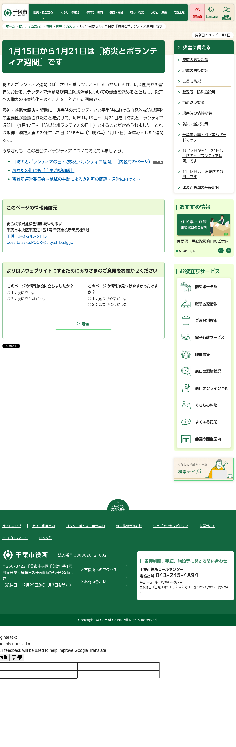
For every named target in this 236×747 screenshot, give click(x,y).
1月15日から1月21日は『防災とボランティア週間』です (202, 156)
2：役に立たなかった (29, 299)
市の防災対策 (193, 102)
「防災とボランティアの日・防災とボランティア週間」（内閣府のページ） (87, 162)
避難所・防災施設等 (198, 92)
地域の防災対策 (195, 70)
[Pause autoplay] (181, 251)
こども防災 (191, 81)
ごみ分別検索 (206, 320)
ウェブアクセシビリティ (170, 526)
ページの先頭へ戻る (118, 508)
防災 (49, 26)
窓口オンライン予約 (211, 388)
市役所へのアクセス (100, 570)
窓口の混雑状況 (208, 371)
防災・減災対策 (195, 124)
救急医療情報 (206, 304)
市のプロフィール (15, 538)
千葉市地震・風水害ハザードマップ (204, 137)
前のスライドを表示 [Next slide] (228, 250)
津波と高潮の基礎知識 (200, 187)
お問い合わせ (95, 582)
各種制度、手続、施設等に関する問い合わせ (186, 561)
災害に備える (65, 26)
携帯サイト (207, 526)
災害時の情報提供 (197, 113)
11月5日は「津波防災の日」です (202, 174)
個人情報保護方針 (129, 526)
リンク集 (45, 538)
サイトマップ (11, 526)
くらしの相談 (206, 405)
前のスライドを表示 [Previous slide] (221, 250)
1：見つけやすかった (110, 299)
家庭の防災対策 (195, 60)
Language (211, 16)
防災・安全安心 (30, 26)
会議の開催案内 (208, 439)
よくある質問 (206, 422)
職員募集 (202, 354)
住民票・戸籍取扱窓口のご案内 (203, 241)
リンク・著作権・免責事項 (85, 526)
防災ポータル (206, 287)
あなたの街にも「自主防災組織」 (43, 170)
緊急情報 (197, 16)
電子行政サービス (209, 337)
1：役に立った (23, 293)
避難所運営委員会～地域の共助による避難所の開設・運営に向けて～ (76, 179)
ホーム (10, 26)
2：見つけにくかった (110, 304)
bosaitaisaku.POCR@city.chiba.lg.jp (40, 242)
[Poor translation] (16, 657)
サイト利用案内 (43, 526)
